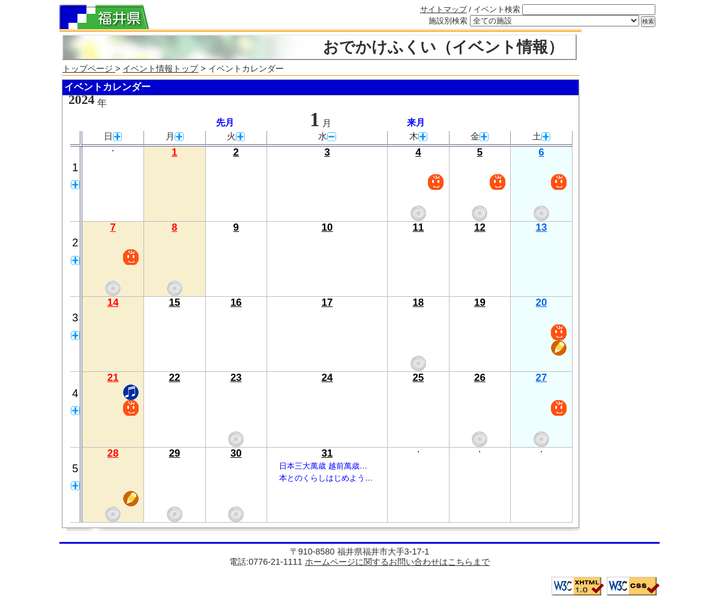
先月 (225, 122)
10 (327, 227)
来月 (416, 122)
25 (418, 377)
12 (480, 227)
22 (174, 377)
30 (236, 453)
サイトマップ (443, 9)
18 (418, 302)
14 (113, 302)
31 (327, 453)
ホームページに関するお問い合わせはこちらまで (397, 562)
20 (541, 302)
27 (541, 377)
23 (236, 377)
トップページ (88, 68)
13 (541, 227)
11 (418, 227)
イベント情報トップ (160, 68)
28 (113, 453)
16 (236, 302)
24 (327, 377)
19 (480, 302)
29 (174, 453)
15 (174, 302)
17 (327, 302)
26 (480, 377)
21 (113, 377)
